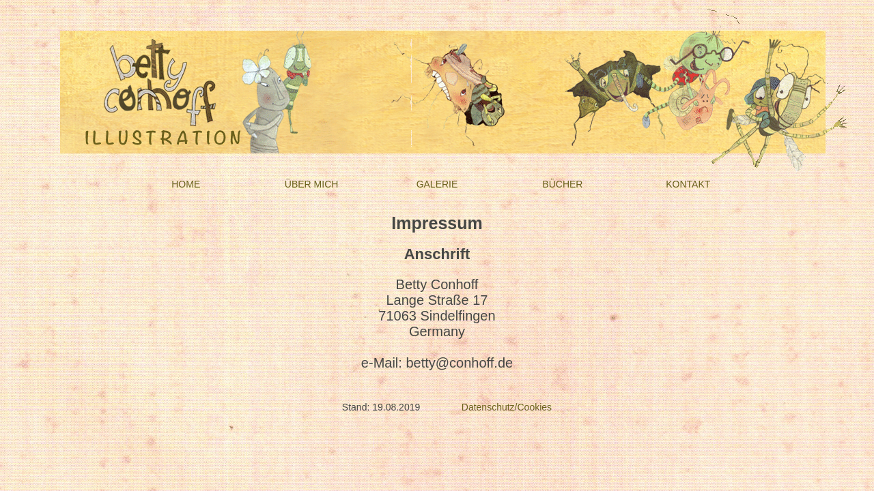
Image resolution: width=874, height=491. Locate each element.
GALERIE (437, 184)
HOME (185, 184)
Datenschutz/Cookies (507, 407)
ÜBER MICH (312, 184)
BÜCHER (562, 184)
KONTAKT (688, 184)
